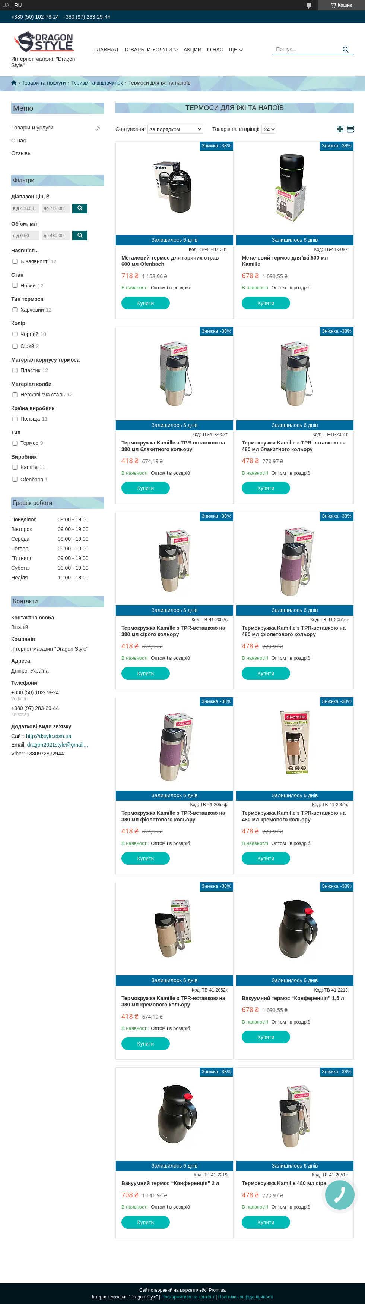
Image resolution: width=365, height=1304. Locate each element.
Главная (106, 50)
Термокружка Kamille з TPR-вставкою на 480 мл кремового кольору (294, 816)
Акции (192, 50)
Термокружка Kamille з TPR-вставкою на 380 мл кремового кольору (173, 1001)
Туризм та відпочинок (97, 82)
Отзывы (21, 153)
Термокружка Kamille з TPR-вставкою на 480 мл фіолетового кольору (294, 631)
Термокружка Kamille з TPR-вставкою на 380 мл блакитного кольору (173, 446)
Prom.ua (217, 1290)
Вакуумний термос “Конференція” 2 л (170, 1183)
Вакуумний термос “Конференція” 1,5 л (293, 998)
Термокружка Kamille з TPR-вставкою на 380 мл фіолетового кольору (173, 816)
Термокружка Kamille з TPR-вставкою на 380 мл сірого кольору (173, 631)
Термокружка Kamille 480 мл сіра (284, 1183)
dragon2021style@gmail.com (59, 745)
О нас (215, 50)
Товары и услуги (148, 50)
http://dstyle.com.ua (48, 736)
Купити (145, 303)
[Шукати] (345, 49)
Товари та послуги (44, 82)
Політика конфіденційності (245, 1297)
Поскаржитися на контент (188, 1297)
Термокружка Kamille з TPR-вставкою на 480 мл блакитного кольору (294, 446)
